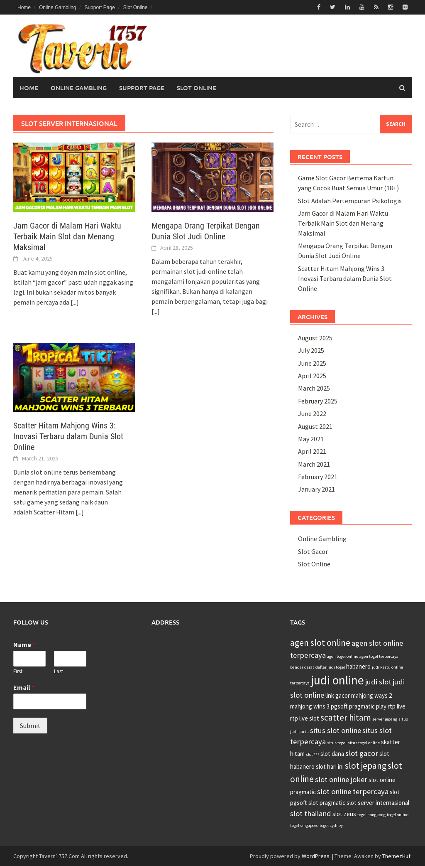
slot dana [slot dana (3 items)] (332, 754)
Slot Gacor (313, 551)
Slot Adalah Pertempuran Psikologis (350, 200)
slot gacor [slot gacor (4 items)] (361, 753)
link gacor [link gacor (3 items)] (337, 695)
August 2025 (315, 338)
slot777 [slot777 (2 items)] (312, 754)
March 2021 (314, 464)
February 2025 (317, 401)
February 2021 (317, 476)
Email (23, 687)
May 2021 (311, 439)
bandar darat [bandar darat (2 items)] (302, 667)
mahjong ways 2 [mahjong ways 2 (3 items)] (371, 695)
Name (24, 644)
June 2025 (312, 363)
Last (58, 671)
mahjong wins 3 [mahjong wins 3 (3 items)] (310, 706)
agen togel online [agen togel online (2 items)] (342, 656)
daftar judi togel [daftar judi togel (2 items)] (330, 667)
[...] (75, 302)
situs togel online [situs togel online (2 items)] (364, 742)
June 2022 (312, 413)
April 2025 (312, 375)
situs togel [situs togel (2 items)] (337, 742)
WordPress (316, 855)
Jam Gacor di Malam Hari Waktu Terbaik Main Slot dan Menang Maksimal (67, 236)
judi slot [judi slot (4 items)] (378, 681)
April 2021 (312, 451)
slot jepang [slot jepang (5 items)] (365, 765)
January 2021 (316, 489)
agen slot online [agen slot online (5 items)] (320, 642)
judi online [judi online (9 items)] (337, 680)
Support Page (99, 7)
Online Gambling (57, 7)
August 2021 (315, 426)
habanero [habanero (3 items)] (358, 666)
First (17, 671)
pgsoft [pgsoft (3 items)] (339, 706)
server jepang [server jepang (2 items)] (384, 719)
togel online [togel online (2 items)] (397, 814)
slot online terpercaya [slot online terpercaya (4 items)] (352, 791)
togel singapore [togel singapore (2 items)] (304, 825)
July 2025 (311, 350)
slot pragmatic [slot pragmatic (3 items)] (326, 803)
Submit (30, 725)
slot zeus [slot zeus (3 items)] (344, 814)
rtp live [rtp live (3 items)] (396, 706)
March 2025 (314, 388)
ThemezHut (396, 855)
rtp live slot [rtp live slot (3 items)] (304, 718)
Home (24, 7)
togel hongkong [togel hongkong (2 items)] (371, 814)
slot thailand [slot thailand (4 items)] (310, 813)
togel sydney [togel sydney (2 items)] (331, 825)
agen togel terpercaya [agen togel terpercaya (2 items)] (378, 656)
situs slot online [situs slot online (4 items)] (335, 730)
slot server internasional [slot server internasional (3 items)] (378, 803)
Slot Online (135, 7)
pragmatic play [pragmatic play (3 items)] (367, 706)
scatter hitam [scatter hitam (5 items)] (345, 717)
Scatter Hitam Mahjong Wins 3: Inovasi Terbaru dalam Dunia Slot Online (68, 436)
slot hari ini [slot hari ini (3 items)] (330, 766)
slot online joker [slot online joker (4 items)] (341, 779)
